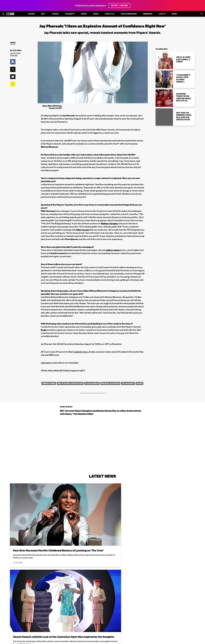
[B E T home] (10, 15)
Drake (44, 329)
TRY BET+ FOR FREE (119, 5)
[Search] (202, 14)
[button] (12, 61)
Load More (102, 616)
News (13, 43)
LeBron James (113, 250)
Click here (45, 362)
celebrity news (80, 351)
